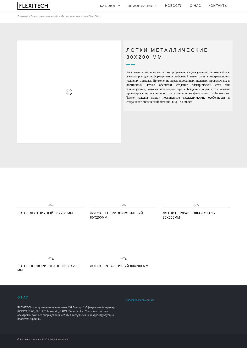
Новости (174, 6)
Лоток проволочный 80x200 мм (119, 266)
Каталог (108, 6)
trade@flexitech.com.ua (140, 300)
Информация (140, 6)
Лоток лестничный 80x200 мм (45, 213)
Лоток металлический (44, 16)
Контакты (218, 6)
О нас (195, 6)
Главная (22, 16)
